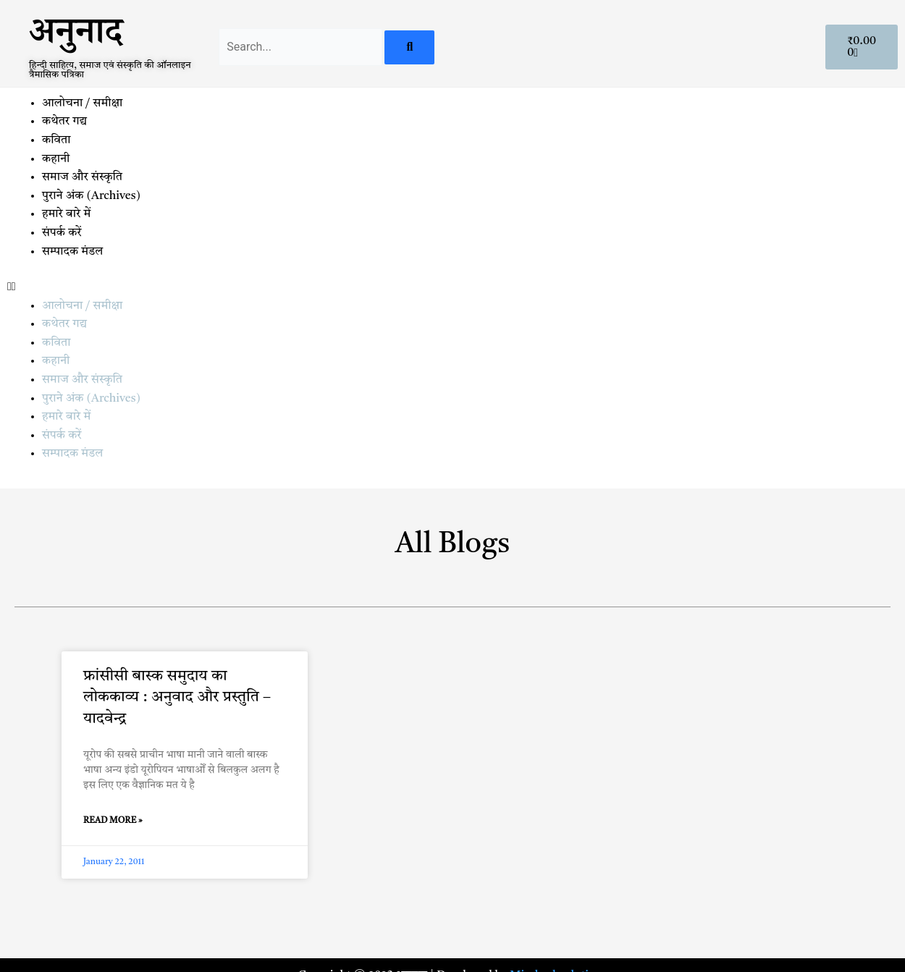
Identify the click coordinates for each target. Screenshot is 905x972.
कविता (56, 140)
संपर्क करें (62, 233)
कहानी (56, 159)
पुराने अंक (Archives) (91, 196)
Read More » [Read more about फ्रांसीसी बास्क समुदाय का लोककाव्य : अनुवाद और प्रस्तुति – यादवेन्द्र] (113, 820)
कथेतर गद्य (64, 121)
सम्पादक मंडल (72, 252)
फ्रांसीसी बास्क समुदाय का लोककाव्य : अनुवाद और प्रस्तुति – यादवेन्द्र (177, 698)
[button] (452, 288)
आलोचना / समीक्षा (82, 103)
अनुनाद (75, 37)
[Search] (409, 47)
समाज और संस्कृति (82, 177)
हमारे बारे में (67, 214)
